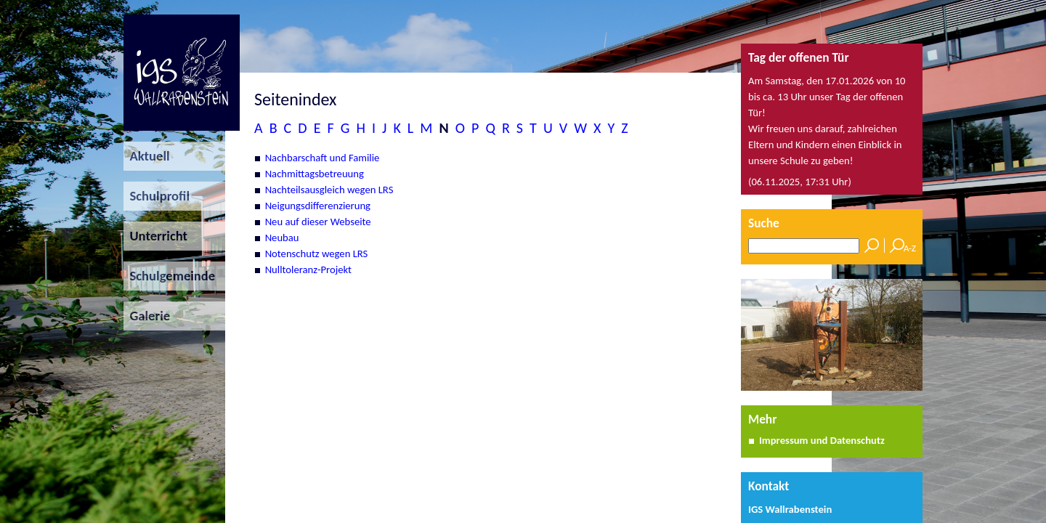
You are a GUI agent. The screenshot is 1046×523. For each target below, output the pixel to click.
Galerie (146, 315)
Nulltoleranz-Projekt (308, 269)
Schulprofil (156, 195)
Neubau (282, 237)
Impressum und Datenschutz (822, 440)
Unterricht (155, 235)
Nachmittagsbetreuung (314, 173)
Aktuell (146, 155)
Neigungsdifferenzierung (317, 205)
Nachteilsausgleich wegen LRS (329, 189)
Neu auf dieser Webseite (318, 221)
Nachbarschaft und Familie (322, 157)
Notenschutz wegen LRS (316, 253)
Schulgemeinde (169, 275)
